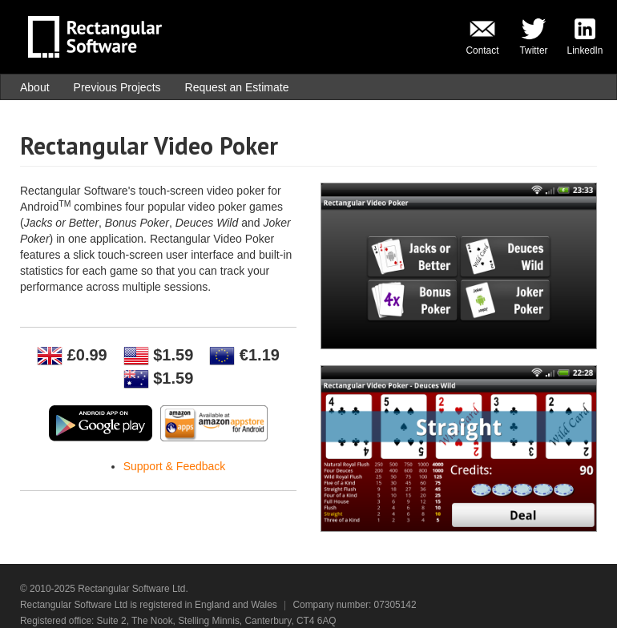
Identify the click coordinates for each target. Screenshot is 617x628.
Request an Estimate (237, 87)
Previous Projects (117, 87)
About (35, 87)
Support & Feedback (174, 466)
